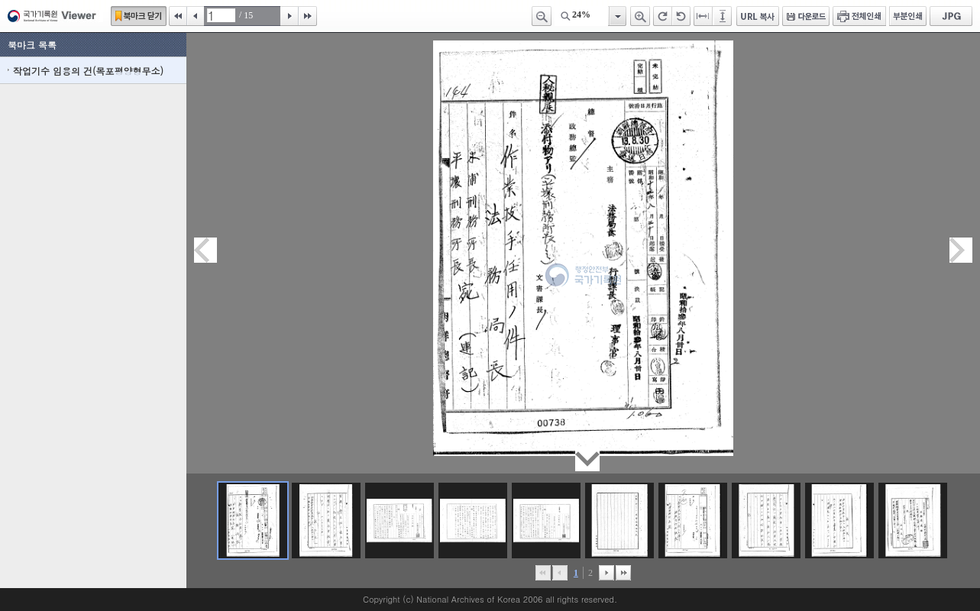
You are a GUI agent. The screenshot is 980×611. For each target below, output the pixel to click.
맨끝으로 (623, 573)
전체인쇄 (859, 16)
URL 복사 (757, 16)
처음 (178, 16)
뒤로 (606, 573)
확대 (640, 16)
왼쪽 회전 (681, 16)
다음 (289, 16)
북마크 (139, 16)
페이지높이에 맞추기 (723, 16)
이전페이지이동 (205, 250)
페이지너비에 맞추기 (703, 16)
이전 (195, 16)
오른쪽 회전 (662, 16)
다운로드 (806, 16)
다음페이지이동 (960, 250)
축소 (541, 16)
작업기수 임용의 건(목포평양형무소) (88, 70)
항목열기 (617, 16)
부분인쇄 (908, 16)
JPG (951, 16)
